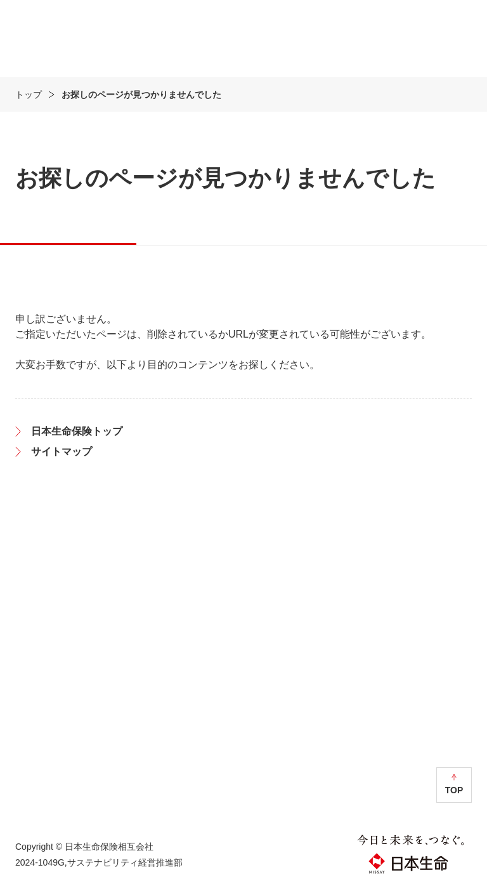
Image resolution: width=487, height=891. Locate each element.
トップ (28, 94)
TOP (454, 790)
